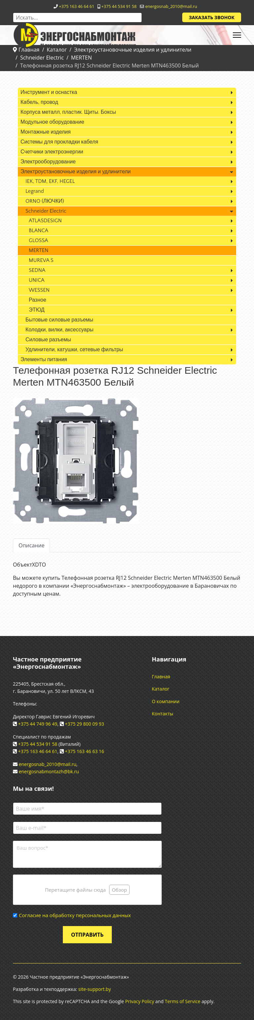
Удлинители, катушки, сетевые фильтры (74, 350)
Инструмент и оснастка (49, 92)
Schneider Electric (45, 211)
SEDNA (37, 270)
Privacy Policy (139, 1001)
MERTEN (38, 250)
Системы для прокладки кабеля (59, 142)
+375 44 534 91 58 (119, 6)
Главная (161, 676)
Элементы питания (44, 359)
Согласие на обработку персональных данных (75, 915)
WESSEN (39, 290)
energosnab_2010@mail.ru (171, 6)
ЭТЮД (37, 310)
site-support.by (94, 989)
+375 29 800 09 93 (84, 724)
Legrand (34, 191)
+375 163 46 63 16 (84, 751)
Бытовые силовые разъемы (59, 320)
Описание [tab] (31, 545)
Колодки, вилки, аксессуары (59, 330)
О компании (166, 701)
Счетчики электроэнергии (52, 152)
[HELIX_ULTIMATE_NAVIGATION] (237, 35)
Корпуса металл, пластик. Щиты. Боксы (68, 112)
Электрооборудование (48, 162)
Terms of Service (182, 1001)
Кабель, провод (39, 102)
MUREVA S (41, 260)
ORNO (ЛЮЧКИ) (44, 201)
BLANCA (38, 231)
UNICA (36, 280)
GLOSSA (38, 240)
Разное (37, 300)
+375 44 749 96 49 (38, 724)
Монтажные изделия (46, 132)
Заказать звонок (211, 17)
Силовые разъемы (48, 340)
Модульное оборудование (52, 122)
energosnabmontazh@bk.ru (49, 771)
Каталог (160, 689)
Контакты (162, 713)
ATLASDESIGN (45, 221)
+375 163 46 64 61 (76, 6)
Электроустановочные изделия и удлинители (76, 172)
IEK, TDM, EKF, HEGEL (50, 181)
